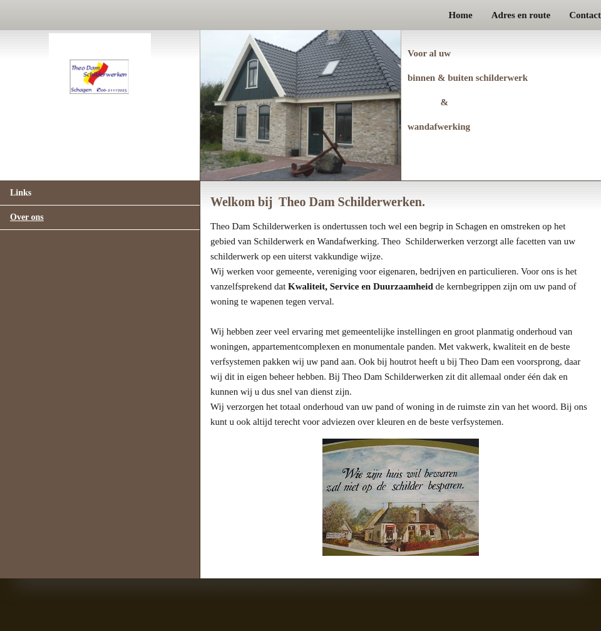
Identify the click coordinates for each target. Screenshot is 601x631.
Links (20, 192)
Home (460, 15)
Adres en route (520, 15)
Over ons (27, 217)
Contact (585, 15)
